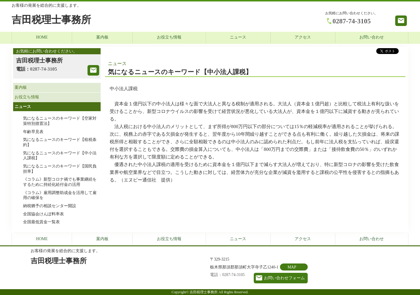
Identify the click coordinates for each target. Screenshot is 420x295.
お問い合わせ (371, 37)
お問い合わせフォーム (284, 278)
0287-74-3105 (351, 21)
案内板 (102, 37)
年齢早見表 (33, 132)
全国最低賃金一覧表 (41, 222)
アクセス (303, 37)
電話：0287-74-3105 (227, 275)
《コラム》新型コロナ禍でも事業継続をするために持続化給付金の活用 (60, 182)
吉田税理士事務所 (51, 19)
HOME (42, 37)
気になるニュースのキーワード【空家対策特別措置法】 (60, 121)
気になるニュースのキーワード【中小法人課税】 (60, 155)
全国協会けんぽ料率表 (43, 214)
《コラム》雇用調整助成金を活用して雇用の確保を (60, 195)
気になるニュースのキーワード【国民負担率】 (60, 169)
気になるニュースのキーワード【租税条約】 (60, 142)
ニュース (238, 37)
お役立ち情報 (169, 37)
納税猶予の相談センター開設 (49, 206)
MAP (292, 267)
